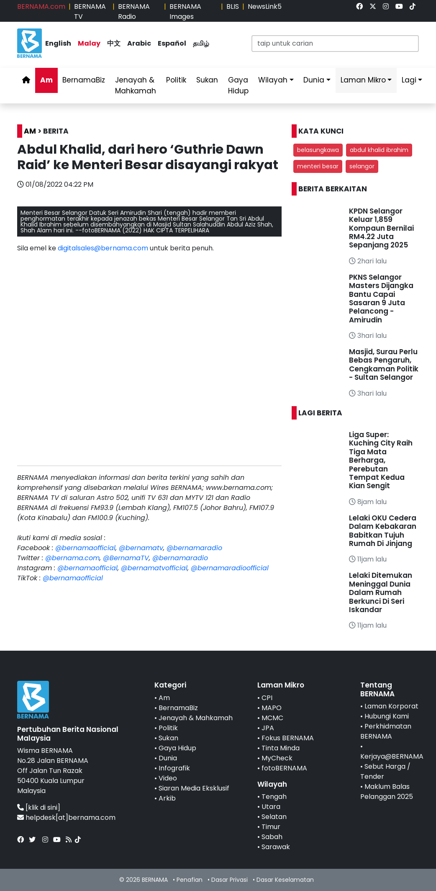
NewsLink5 (265, 6)
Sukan (207, 80)
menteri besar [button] (318, 166)
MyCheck (277, 758)
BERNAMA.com (41, 6)
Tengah (274, 796)
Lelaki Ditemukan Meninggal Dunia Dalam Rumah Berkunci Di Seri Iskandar (380, 592)
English (58, 43)
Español (172, 43)
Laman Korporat (391, 706)
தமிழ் (201, 43)
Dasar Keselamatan (285, 880)
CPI (267, 698)
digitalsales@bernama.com (103, 248)
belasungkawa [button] (318, 150)
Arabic (139, 43)
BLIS (232, 6)
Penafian (190, 880)
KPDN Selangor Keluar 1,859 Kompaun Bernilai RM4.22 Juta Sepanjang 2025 (381, 228)
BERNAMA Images (185, 11)
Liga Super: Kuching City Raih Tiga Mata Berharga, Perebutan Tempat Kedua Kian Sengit (381, 460)
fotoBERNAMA (284, 768)
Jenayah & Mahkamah (135, 85)
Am (46, 80)
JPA (268, 728)
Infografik (174, 768)
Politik (176, 80)
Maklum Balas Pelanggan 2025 (386, 791)
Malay (89, 43)
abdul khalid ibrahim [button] (379, 150)
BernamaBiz (83, 80)
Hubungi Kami (386, 716)
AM (30, 131)
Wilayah (272, 80)
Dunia (313, 80)
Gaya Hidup (238, 85)
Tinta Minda (281, 748)
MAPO (272, 708)
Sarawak (276, 847)
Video (168, 778)
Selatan (274, 816)
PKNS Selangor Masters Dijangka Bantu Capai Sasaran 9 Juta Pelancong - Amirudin (381, 298)
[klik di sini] (43, 807)
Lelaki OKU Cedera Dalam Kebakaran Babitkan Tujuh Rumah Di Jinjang (382, 531)
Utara (271, 806)
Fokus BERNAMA (288, 738)
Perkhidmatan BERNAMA (385, 731)
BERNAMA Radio (134, 11)
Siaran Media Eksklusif (194, 788)
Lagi (409, 80)
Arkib (167, 798)
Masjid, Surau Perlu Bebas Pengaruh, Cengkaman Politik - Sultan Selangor (383, 364)
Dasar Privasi (229, 880)
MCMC (272, 718)
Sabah (272, 837)
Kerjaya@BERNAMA (391, 756)
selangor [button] (361, 166)
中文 (114, 43)
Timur (271, 827)
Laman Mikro (363, 80)
